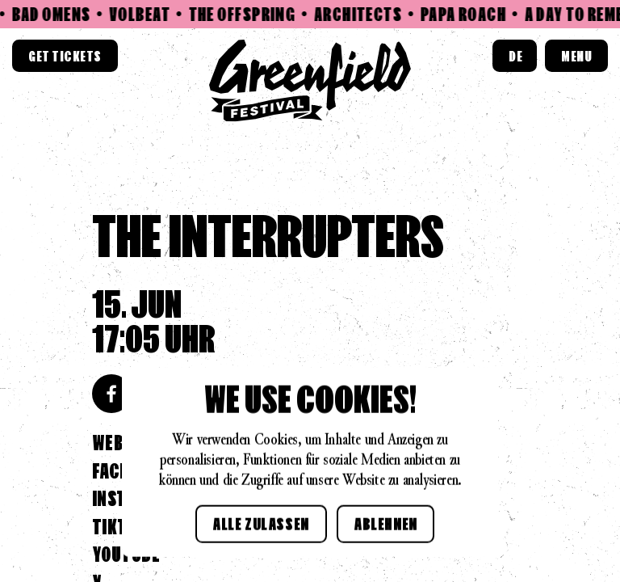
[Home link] (310, 81)
